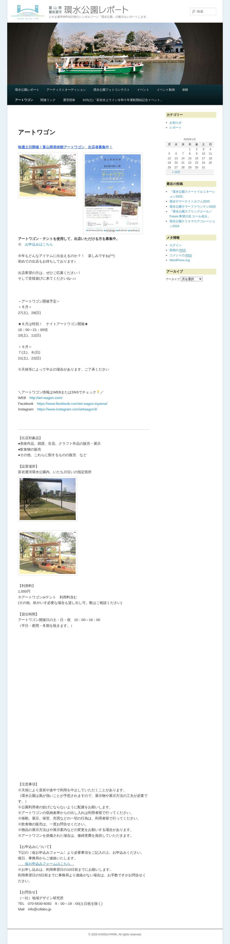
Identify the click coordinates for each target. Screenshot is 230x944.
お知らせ (176, 122)
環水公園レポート (27, 89)
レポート (176, 127)
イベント (143, 89)
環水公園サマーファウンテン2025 (193, 206)
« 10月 (176, 172)
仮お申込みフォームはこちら (46, 864)
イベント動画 (166, 89)
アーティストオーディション (66, 89)
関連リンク (48, 100)
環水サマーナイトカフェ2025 (190, 201)
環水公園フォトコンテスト (111, 89)
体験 (185, 89)
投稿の (178, 250)
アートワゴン (24, 100)
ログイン (176, 245)
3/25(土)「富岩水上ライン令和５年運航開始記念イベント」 (122, 100)
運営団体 (69, 100)
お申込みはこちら (39, 244)
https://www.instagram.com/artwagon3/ (67, 409)
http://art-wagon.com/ (45, 398)
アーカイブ (173, 279)
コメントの (181, 255)
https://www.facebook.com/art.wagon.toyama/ (72, 404)
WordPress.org (180, 260)
